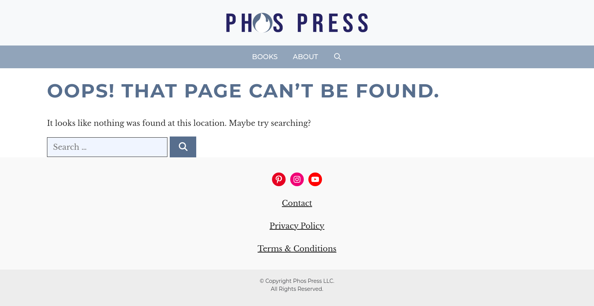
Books (265, 57)
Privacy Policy (297, 226)
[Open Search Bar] (338, 57)
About (305, 57)
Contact (297, 203)
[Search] (183, 147)
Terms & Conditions (297, 248)
